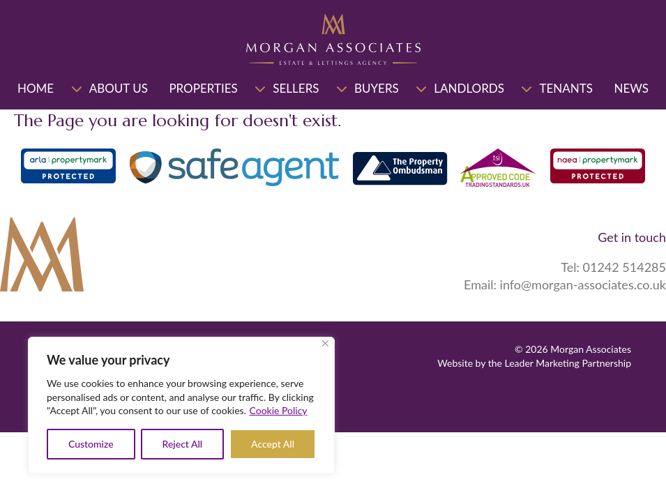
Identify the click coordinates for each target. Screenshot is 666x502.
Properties (203, 88)
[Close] (325, 343)
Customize (91, 444)
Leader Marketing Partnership (568, 363)
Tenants (566, 88)
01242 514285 (624, 267)
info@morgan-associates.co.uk (583, 284)
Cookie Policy (279, 410)
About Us (118, 88)
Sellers (296, 88)
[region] (181, 405)
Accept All (272, 444)
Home (35, 88)
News (631, 88)
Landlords (469, 88)
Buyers (376, 88)
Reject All (182, 444)
